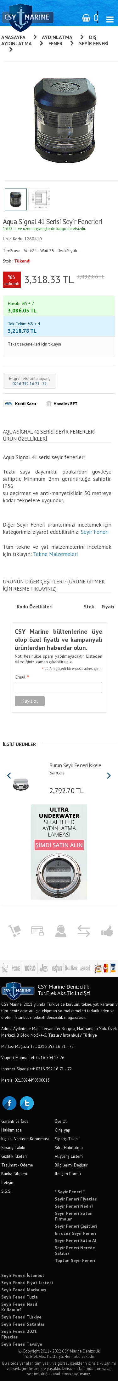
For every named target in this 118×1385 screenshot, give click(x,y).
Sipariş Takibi (13, 1151)
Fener (55, 43)
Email (22, 681)
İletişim (7, 1186)
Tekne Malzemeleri (55, 557)
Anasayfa (13, 37)
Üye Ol (61, 1125)
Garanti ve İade (15, 1125)
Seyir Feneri (95, 535)
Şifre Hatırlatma (69, 1151)
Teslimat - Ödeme (17, 1168)
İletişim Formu (68, 1177)
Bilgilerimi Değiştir (71, 1168)
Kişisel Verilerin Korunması (25, 1142)
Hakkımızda (11, 1134)
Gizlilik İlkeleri (14, 1160)
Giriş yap (62, 1134)
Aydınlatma (57, 37)
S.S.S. (6, 1195)
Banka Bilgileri (14, 1177)
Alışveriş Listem (69, 1160)
